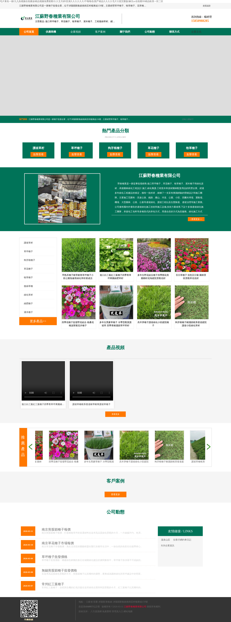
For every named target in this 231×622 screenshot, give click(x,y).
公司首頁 (29, 31)
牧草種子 (28, 277)
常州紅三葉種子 (53, 584)
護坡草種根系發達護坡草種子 (203, 461)
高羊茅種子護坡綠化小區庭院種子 (134, 461)
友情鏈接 (174, 531)
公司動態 (150, 31)
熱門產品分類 (115, 130)
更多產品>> (38, 321)
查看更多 (115, 414)
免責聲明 (106, 611)
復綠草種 (28, 286)
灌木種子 (28, 312)
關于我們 (125, 31)
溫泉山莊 (165, 540)
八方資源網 (96, 611)
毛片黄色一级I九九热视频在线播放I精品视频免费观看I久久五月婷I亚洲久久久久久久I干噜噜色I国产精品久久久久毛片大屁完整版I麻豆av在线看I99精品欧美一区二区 (81, 1)
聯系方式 (174, 31)
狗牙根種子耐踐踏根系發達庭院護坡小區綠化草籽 (177, 461)
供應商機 (51, 31)
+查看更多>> (196, 219)
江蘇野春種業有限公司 (135, 606)
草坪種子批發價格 (54, 557)
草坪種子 (28, 251)
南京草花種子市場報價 (58, 543)
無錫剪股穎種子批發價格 (59, 570)
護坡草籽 (28, 243)
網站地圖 (128, 611)
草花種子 (28, 269)
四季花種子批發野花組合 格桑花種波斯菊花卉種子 (72, 461)
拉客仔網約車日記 (182, 540)
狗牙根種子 (29, 260)
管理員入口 (117, 611)
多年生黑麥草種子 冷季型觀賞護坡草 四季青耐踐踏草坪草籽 (111, 461)
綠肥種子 (28, 303)
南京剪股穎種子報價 (56, 529)
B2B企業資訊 (167, 545)
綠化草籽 (28, 295)
